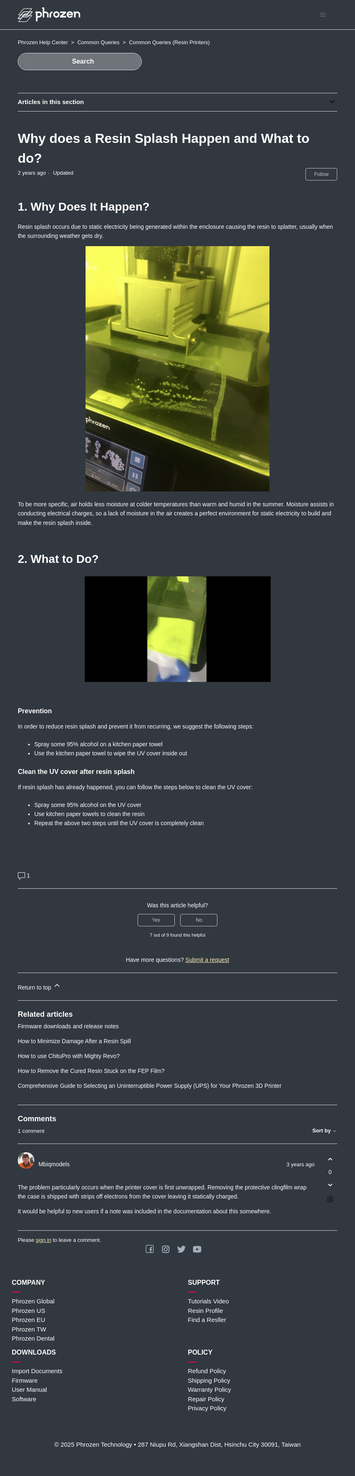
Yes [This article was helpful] (156, 920)
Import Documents (37, 1370)
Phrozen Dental (33, 1338)
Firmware (25, 1380)
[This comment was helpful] (330, 1159)
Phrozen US (28, 1310)
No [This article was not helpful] (199, 920)
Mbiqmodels (53, 1164)
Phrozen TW (29, 1329)
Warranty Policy (209, 1389)
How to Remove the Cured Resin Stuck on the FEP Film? (91, 1071)
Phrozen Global (33, 1301)
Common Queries (98, 42)
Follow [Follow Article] (321, 174)
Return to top (39, 986)
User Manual (29, 1389)
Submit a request (207, 959)
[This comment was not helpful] (330, 1185)
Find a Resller (207, 1319)
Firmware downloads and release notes (68, 1026)
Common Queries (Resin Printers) (169, 42)
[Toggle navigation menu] (322, 14)
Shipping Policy (209, 1380)
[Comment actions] (330, 1199)
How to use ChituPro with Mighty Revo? (69, 1056)
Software (24, 1398)
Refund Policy (207, 1370)
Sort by (324, 1131)
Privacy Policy (207, 1408)
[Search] (79, 61)
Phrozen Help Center (43, 42)
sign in (43, 1240)
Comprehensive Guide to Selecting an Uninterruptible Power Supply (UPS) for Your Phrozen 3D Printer (149, 1085)
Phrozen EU (28, 1319)
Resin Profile (205, 1310)
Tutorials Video (208, 1301)
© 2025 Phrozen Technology (93, 1444)
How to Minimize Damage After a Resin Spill (74, 1041)
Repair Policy (206, 1398)
